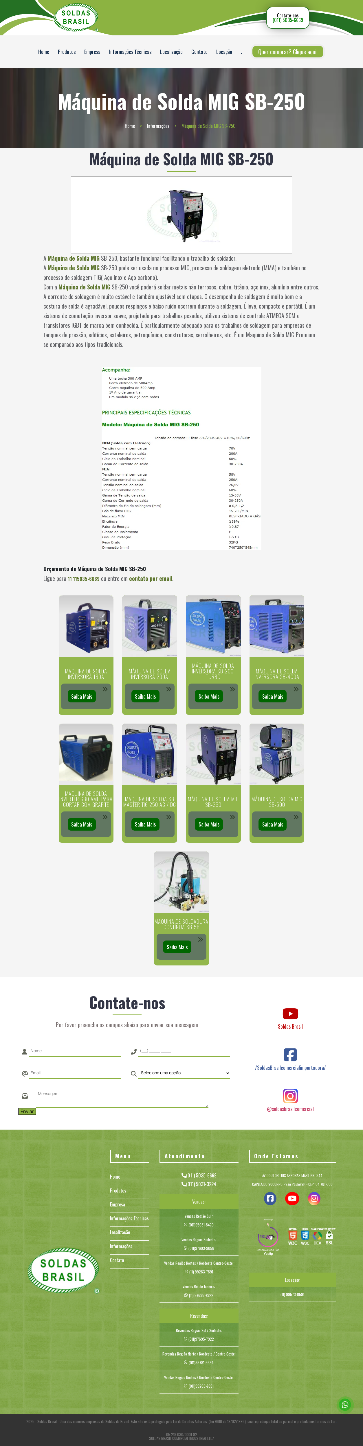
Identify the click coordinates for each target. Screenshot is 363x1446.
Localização (171, 51)
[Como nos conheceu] (184, 1073)
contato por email (150, 578)
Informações (158, 126)
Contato (199, 51)
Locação (224, 51)
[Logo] (63, 1271)
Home (43, 51)
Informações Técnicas (130, 51)
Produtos (67, 51)
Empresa (92, 51)
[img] (268, 1238)
